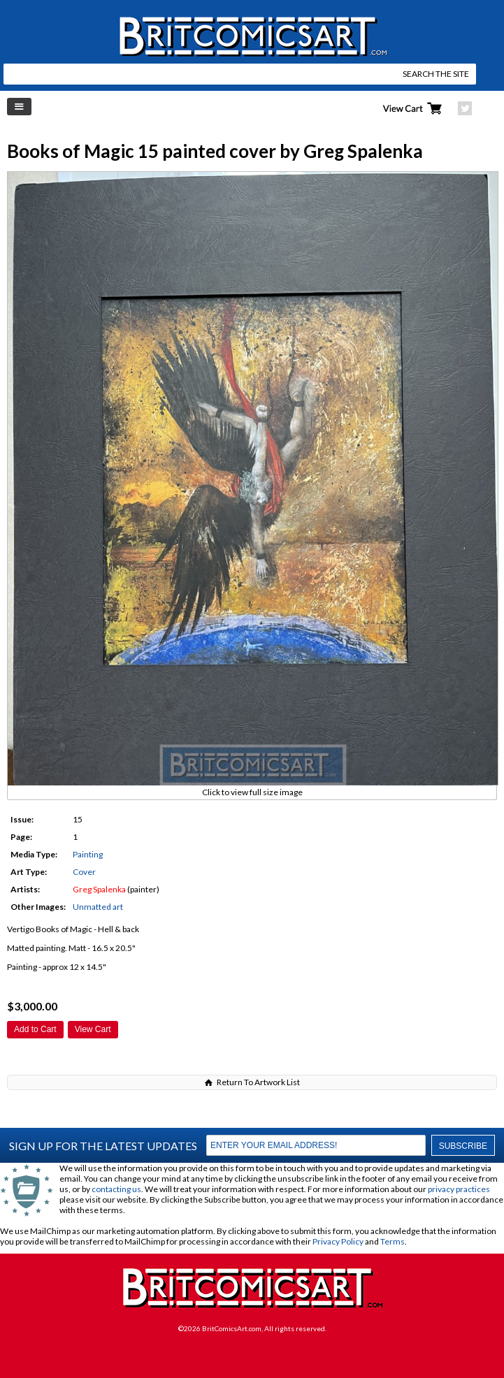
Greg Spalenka (99, 889)
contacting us (116, 1189)
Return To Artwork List (258, 1082)
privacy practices (459, 1189)
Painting (88, 854)
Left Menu (19, 106)
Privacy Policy (337, 1241)
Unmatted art (98, 906)
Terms (392, 1241)
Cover (84, 871)
